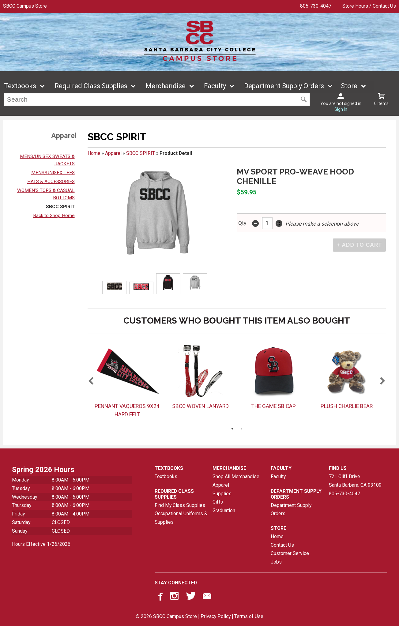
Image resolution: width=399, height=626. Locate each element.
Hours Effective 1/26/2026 (41, 544)
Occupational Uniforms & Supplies (181, 518)
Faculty (215, 86)
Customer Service (290, 554)
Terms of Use (248, 617)
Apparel (113, 153)
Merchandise (165, 86)
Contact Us (282, 545)
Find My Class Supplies (180, 505)
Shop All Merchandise (236, 477)
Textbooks (20, 86)
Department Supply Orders (284, 86)
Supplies (222, 494)
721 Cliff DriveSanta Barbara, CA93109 (355, 481)
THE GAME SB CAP (273, 406)
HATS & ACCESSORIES (51, 181)
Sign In (340, 109)
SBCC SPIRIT (60, 206)
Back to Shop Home (54, 215)
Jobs (276, 562)
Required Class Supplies (91, 86)
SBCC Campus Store (25, 6)
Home (94, 153)
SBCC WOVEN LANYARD (200, 406)
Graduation (224, 510)
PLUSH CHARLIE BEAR (347, 406)
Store (349, 86)
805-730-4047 (315, 6)
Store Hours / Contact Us (369, 6)
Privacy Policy (216, 617)
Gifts (218, 502)
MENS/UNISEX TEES (53, 172)
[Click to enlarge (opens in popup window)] (114, 288)
